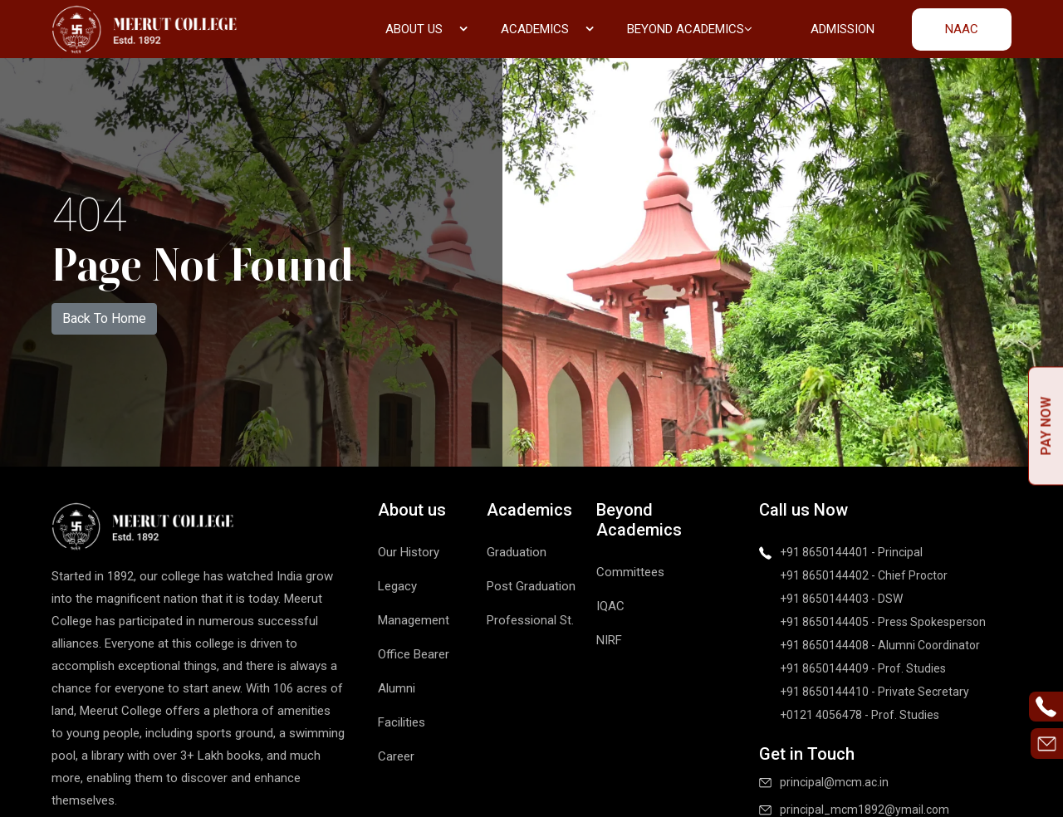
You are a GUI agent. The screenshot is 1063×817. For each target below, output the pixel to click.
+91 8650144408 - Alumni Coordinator (880, 645)
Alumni (396, 688)
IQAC (610, 606)
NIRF (609, 640)
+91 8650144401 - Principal (851, 552)
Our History (408, 552)
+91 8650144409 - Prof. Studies (863, 668)
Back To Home (104, 318)
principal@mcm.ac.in (834, 782)
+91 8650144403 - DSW (841, 598)
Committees (630, 572)
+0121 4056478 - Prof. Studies (859, 715)
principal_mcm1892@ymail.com (864, 809)
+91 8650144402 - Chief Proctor (864, 575)
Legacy (397, 586)
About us (426, 29)
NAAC (961, 29)
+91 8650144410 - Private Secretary (874, 691)
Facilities (401, 722)
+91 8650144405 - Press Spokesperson (883, 622)
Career (396, 756)
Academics (547, 29)
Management (413, 620)
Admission (842, 29)
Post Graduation (531, 586)
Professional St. (530, 620)
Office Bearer (413, 654)
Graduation (516, 552)
